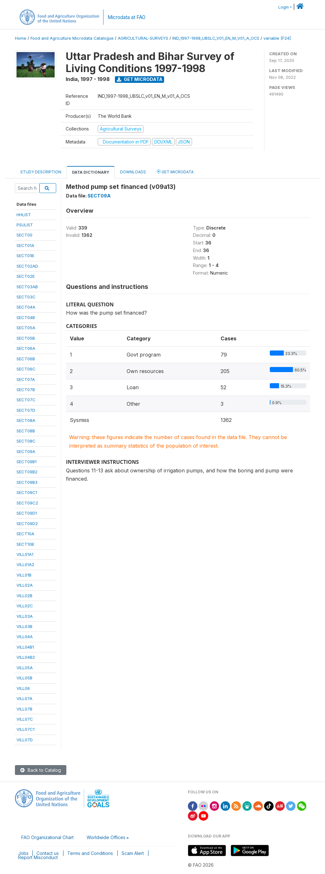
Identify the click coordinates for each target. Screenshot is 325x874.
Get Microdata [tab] (175, 171)
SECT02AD (27, 266)
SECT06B (26, 358)
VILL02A (25, 585)
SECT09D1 (27, 513)
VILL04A (25, 636)
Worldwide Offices (106, 837)
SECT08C (26, 441)
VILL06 (23, 688)
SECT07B (26, 389)
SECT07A (26, 379)
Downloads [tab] (133, 172)
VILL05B (24, 677)
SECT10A (25, 533)
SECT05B (26, 338)
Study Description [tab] (40, 172)
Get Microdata (139, 79)
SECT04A (26, 307)
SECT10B (25, 544)
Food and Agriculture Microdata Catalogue (72, 38)
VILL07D (25, 739)
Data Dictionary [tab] (90, 172)
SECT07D (26, 410)
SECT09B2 (27, 471)
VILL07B (24, 708)
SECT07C (26, 399)
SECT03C (26, 296)
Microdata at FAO (126, 17)
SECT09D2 (27, 523)
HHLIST (24, 214)
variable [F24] (277, 38)
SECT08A (26, 420)
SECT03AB (27, 286)
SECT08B (26, 430)
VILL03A (25, 616)
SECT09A (26, 451)
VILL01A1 (25, 554)
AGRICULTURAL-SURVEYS (143, 38)
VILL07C (25, 719)
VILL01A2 (25, 564)
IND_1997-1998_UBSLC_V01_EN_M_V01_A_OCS (215, 38)
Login (283, 7)
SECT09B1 (26, 461)
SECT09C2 (27, 502)
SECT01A (25, 245)
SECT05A (26, 327)
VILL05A (25, 667)
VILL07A (24, 698)
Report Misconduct (38, 857)
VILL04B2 (26, 657)
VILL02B (24, 595)
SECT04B (26, 317)
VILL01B (24, 574)
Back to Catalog (40, 770)
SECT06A (26, 348)
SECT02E (26, 276)
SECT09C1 (27, 492)
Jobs (23, 853)
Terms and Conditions (90, 853)
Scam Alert (133, 853)
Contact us (47, 853)
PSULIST (25, 224)
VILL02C (25, 605)
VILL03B (24, 626)
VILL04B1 (25, 647)
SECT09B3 (27, 482)
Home (20, 38)
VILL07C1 (26, 729)
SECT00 (24, 234)
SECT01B (25, 255)
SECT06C (26, 368)
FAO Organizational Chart (47, 837)
